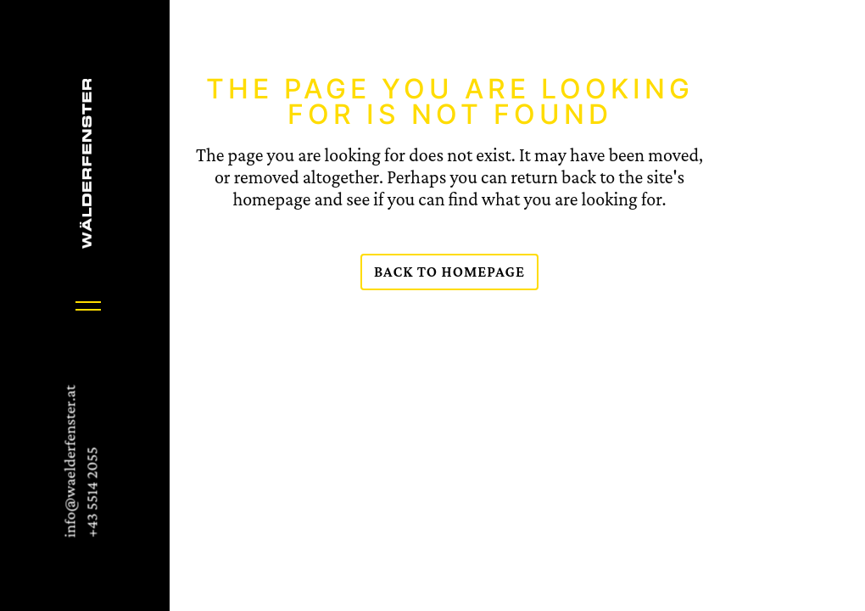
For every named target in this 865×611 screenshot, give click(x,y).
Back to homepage (449, 271)
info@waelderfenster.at (69, 461)
